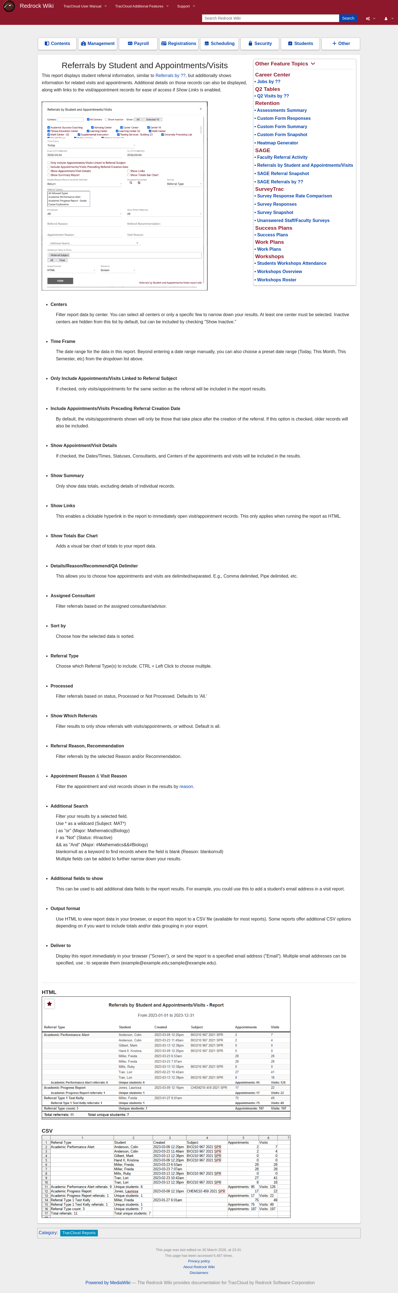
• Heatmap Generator (276, 143)
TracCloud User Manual (82, 6)
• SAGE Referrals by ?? (278, 181)
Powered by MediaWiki (107, 1282)
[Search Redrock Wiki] (271, 18)
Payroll (138, 43)
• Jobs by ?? (267, 81)
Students (300, 43)
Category (48, 1232)
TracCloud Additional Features (139, 6)
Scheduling (219, 43)
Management (97, 43)
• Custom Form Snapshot (280, 134)
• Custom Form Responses (282, 118)
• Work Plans (267, 249)
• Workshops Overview (278, 271)
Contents (57, 43)
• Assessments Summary (280, 110)
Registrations (178, 43)
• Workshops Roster (275, 279)
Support (183, 6)
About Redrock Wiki (199, 1267)
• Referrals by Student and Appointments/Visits (303, 165)
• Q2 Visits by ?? (271, 96)
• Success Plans (271, 234)
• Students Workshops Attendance (290, 263)
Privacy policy (199, 1261)
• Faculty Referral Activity (281, 157)
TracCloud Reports (79, 1233)
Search (348, 18)
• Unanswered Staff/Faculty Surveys (291, 220)
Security (260, 43)
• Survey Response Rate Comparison (293, 196)
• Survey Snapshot (273, 212)
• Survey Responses (275, 204)
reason (186, 786)
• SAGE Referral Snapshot (281, 173)
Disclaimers (199, 1273)
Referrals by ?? (171, 75)
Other (341, 43)
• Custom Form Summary (280, 126)
